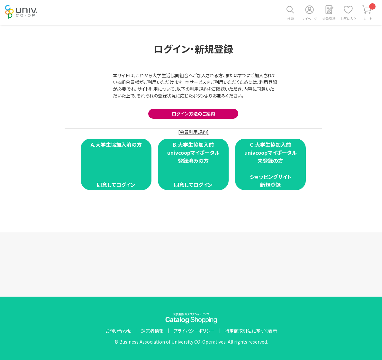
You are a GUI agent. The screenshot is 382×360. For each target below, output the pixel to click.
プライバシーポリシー (194, 330)
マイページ (309, 18)
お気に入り (348, 18)
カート (369, 12)
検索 (290, 18)
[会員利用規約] (193, 132)
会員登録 (329, 18)
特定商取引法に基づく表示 (251, 330)
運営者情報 (152, 330)
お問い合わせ (118, 330)
